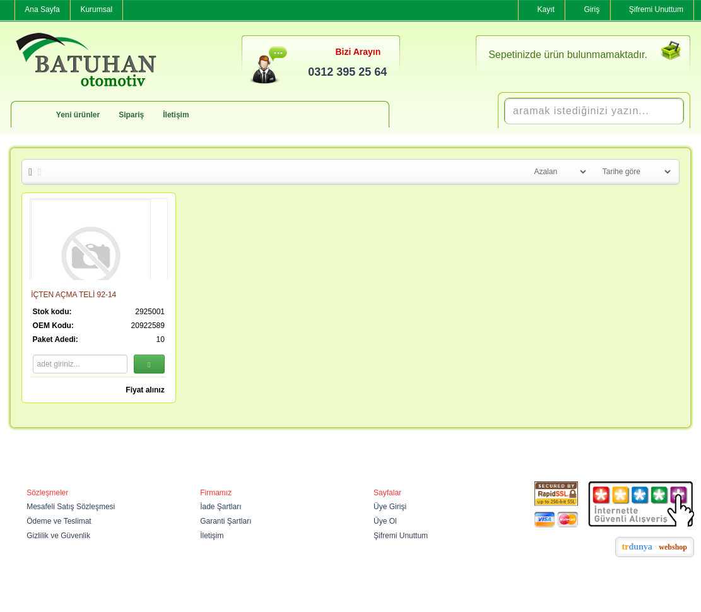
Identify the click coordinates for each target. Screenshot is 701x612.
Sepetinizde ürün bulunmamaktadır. (567, 54)
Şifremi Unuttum (656, 9)
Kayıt (545, 9)
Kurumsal (96, 9)
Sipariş (131, 114)
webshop (673, 547)
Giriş (592, 9)
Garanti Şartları (225, 521)
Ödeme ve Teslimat (59, 521)
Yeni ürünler (78, 114)
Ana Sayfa (42, 9)
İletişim (176, 114)
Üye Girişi (390, 506)
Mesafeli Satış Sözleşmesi (71, 506)
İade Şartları (220, 506)
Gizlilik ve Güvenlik (58, 535)
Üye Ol (385, 521)
